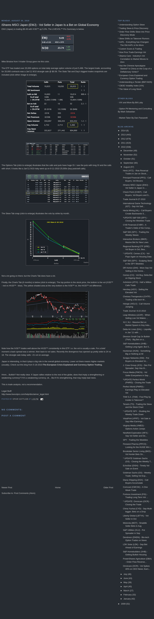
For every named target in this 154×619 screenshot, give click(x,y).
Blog (77, 11)
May (126, 582)
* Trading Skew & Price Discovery (133, 28)
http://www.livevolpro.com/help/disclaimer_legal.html (25, 394)
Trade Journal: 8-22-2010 (134, 311)
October (127, 159)
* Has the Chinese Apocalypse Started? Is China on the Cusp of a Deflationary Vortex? (134, 68)
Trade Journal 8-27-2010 (134, 199)
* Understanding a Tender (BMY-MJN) (135, 82)
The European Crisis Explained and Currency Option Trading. (72, 365)
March (127, 590)
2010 (123, 147)
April (126, 586)
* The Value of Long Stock (129, 89)
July (126, 574)
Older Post (108, 487)
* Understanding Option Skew (131, 24)
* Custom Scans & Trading (130, 49)
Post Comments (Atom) (24, 493)
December (129, 150)
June (126, 578)
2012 (123, 139)
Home (58, 487)
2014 (123, 130)
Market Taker (125, 118)
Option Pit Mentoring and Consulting (135, 108)
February (128, 594)
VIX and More (125, 102)
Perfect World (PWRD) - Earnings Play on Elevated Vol (136, 389)
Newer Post (7, 487)
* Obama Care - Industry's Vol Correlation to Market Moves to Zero (133, 59)
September (129, 163)
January (127, 599)
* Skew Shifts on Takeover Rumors (133, 38)
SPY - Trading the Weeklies (135, 440)
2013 (123, 134)
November (129, 154)
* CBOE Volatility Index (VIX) (131, 85)
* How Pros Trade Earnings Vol (132, 52)
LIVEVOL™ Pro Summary (64, 29)
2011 (123, 143)
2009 (123, 604)
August (127, 167)
